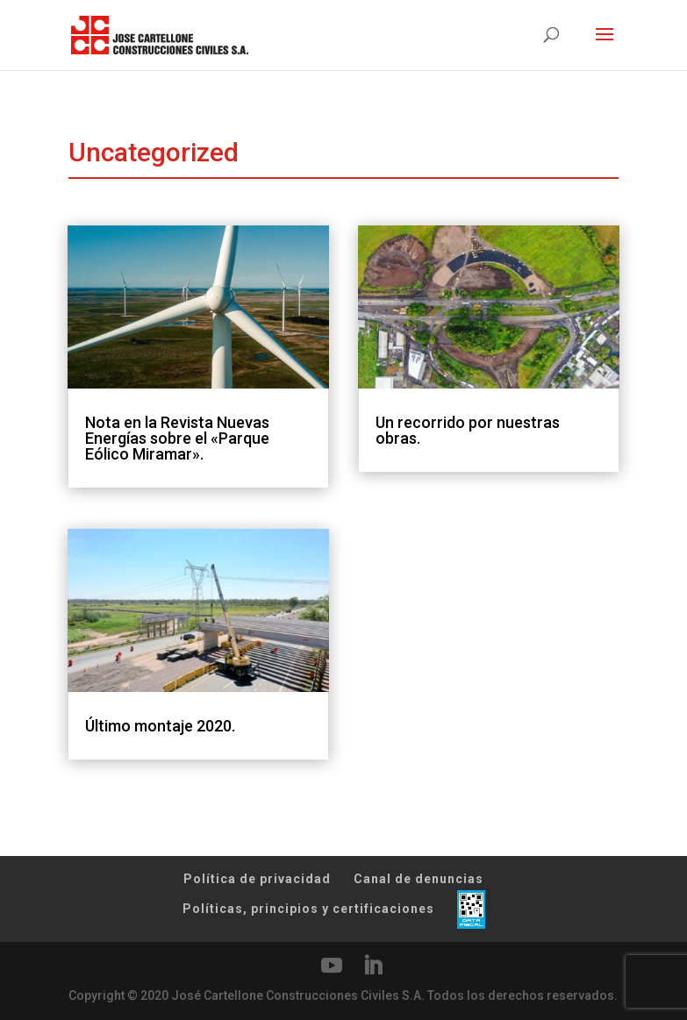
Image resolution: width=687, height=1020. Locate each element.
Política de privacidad (257, 879)
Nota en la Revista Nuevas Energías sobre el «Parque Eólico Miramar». (177, 438)
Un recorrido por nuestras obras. (468, 430)
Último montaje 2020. (160, 726)
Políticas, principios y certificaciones (308, 909)
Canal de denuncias (418, 879)
